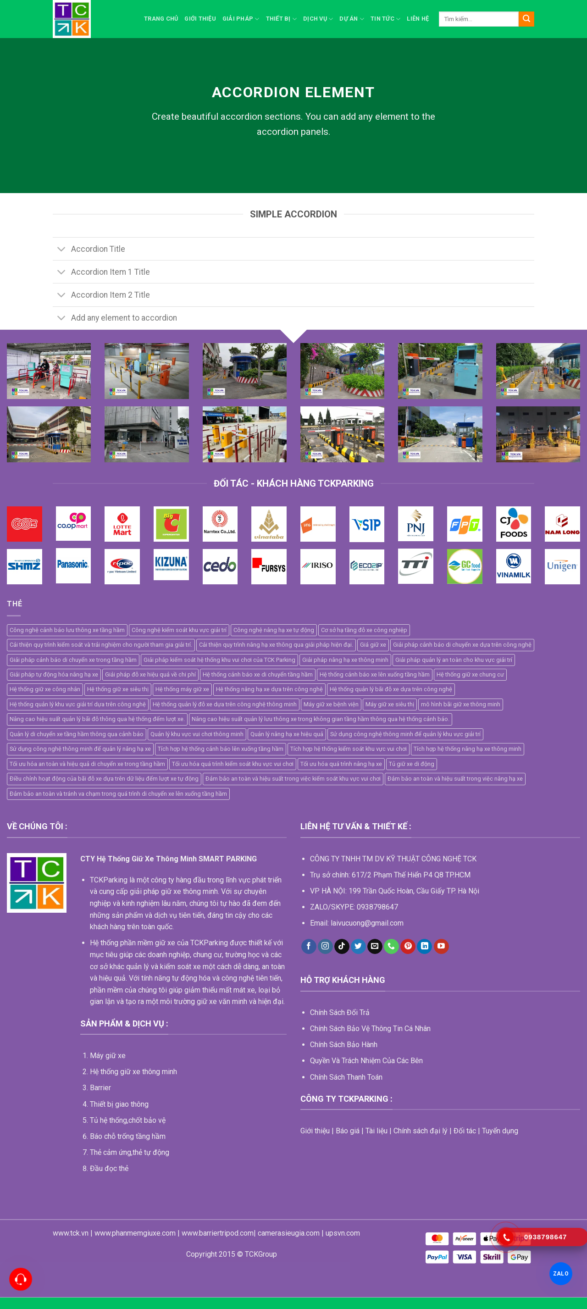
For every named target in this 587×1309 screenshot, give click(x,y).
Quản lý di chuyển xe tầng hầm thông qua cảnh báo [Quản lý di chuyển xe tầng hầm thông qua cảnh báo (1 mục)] (77, 734)
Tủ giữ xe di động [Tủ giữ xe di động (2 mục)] (411, 763)
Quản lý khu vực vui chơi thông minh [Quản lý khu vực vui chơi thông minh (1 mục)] (197, 734)
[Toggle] (62, 250)
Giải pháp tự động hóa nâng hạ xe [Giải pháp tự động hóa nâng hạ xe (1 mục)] (54, 674)
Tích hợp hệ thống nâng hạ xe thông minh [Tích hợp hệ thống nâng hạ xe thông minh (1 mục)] (467, 748)
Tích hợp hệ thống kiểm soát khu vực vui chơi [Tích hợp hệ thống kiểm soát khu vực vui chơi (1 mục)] (348, 748)
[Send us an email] (374, 946)
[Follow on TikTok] (341, 946)
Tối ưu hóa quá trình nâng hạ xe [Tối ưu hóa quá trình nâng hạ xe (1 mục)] (341, 763)
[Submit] (526, 19)
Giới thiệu (200, 18)
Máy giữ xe (108, 1055)
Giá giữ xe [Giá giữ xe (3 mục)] (373, 644)
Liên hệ (418, 18)
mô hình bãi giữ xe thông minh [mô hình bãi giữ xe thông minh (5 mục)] (460, 704)
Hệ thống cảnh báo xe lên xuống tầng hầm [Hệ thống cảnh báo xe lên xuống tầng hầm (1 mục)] (375, 674)
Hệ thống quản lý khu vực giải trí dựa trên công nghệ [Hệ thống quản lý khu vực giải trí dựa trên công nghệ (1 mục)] (78, 704)
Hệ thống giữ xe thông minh (133, 1071)
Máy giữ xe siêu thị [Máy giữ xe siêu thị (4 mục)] (389, 704)
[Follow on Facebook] (308, 946)
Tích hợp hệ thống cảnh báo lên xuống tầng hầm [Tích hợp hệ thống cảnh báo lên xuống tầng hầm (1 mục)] (220, 748)
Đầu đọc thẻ (109, 1168)
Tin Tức (385, 19)
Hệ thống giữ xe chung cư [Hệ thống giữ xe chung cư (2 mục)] (470, 674)
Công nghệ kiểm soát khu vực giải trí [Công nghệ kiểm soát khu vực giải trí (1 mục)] (179, 630)
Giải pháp (241, 19)
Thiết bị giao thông (119, 1104)
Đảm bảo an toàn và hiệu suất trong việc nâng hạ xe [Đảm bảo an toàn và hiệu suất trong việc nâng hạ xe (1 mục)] (455, 778)
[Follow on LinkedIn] (424, 946)
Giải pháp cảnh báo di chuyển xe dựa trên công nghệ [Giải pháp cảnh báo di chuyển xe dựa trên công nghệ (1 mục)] (462, 644)
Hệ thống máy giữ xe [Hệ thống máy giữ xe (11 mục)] (182, 689)
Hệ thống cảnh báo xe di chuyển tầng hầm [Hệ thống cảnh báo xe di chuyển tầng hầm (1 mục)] (258, 674)
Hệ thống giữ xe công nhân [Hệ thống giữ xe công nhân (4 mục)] (45, 689)
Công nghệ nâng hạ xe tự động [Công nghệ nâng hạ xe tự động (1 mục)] (273, 630)
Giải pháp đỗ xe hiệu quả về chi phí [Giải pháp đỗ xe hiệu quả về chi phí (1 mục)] (150, 674)
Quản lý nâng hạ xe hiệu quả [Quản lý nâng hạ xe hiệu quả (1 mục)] (286, 734)
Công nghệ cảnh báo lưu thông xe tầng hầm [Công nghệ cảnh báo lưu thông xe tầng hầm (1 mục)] (67, 630)
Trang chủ (161, 18)
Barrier (100, 1087)
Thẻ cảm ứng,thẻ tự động (129, 1152)
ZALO (561, 1273)
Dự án (351, 19)
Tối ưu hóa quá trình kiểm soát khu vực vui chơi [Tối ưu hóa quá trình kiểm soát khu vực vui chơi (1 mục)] (233, 763)
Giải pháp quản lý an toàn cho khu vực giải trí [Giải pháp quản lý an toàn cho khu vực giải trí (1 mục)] (453, 659)
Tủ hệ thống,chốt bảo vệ (128, 1120)
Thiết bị (281, 19)
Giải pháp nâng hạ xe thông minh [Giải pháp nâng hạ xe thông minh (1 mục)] (345, 659)
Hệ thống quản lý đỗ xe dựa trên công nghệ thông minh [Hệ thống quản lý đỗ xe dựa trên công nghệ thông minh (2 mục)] (225, 704)
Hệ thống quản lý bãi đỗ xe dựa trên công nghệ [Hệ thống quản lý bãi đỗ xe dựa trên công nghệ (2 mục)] (391, 689)
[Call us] (391, 946)
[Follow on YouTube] (441, 946)
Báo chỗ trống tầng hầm (128, 1136)
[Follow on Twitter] (358, 946)
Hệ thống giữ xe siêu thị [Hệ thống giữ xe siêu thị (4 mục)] (118, 689)
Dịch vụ (318, 19)
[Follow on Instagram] (325, 946)
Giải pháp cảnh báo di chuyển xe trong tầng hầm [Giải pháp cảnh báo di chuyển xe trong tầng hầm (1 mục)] (73, 659)
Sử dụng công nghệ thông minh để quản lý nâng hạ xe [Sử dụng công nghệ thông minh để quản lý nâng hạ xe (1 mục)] (80, 748)
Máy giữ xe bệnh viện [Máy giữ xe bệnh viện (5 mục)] (331, 704)
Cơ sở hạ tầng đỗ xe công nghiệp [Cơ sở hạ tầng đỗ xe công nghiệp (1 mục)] (364, 630)
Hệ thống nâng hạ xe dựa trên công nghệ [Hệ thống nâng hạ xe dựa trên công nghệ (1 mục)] (269, 689)
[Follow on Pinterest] (407, 946)
